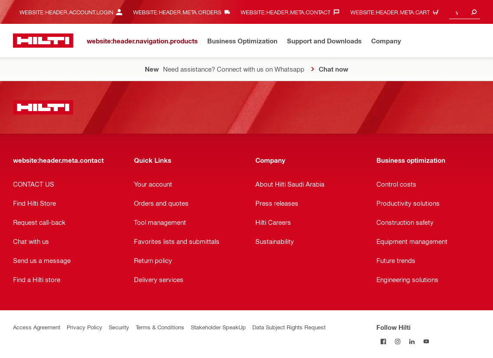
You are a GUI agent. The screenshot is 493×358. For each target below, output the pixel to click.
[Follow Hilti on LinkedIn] (412, 341)
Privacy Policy (84, 327)
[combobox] (464, 12)
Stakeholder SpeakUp (218, 327)
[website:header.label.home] (43, 40)
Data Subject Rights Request (289, 327)
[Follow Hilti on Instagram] (398, 341)
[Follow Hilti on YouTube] (426, 341)
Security (119, 327)
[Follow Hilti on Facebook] (383, 341)
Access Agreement (36, 327)
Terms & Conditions (160, 327)
